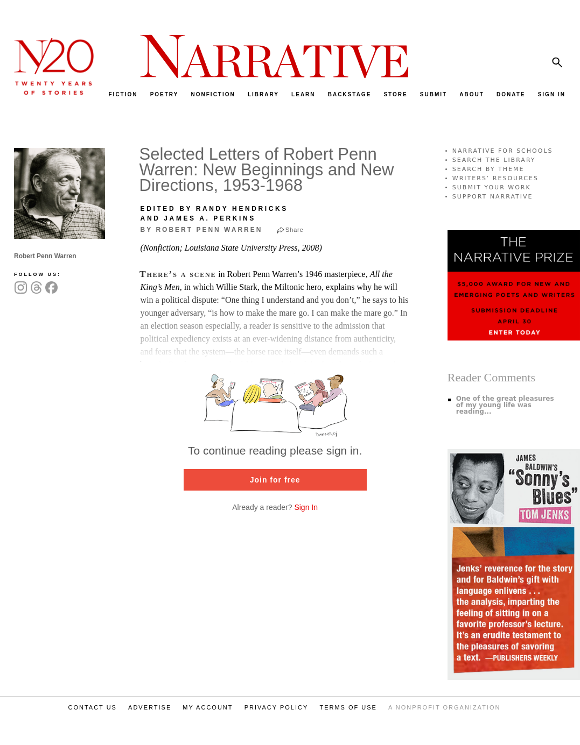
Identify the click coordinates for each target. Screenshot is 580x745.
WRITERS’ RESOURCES (495, 178)
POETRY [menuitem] (164, 94)
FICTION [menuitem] (123, 94)
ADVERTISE (149, 707)
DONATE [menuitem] (511, 94)
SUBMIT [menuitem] (433, 94)
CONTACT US (92, 707)
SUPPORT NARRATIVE (492, 196)
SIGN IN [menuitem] (551, 94)
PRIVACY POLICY (276, 707)
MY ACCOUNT (208, 707)
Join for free (275, 480)
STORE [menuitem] (395, 94)
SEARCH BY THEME (488, 169)
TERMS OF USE (348, 707)
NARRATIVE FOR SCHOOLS (502, 150)
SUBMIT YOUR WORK (491, 187)
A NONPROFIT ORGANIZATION (444, 707)
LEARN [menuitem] (303, 94)
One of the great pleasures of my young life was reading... (505, 405)
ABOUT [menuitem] (471, 94)
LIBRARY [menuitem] (263, 94)
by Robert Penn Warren (202, 229)
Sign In (306, 507)
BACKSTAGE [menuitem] (350, 94)
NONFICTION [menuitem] (213, 94)
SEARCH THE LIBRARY (494, 160)
